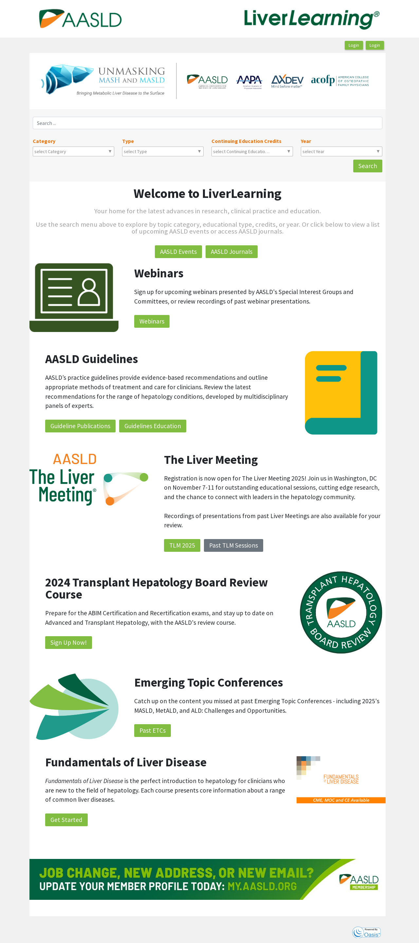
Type (128, 141)
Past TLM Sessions (233, 545)
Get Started (66, 820)
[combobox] (63, 151)
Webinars (151, 321)
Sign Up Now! (68, 642)
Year (306, 141)
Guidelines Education (152, 426)
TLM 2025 (182, 545)
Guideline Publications (80, 426)
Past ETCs (152, 730)
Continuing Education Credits (246, 141)
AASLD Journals (231, 251)
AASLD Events (178, 251)
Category (44, 141)
